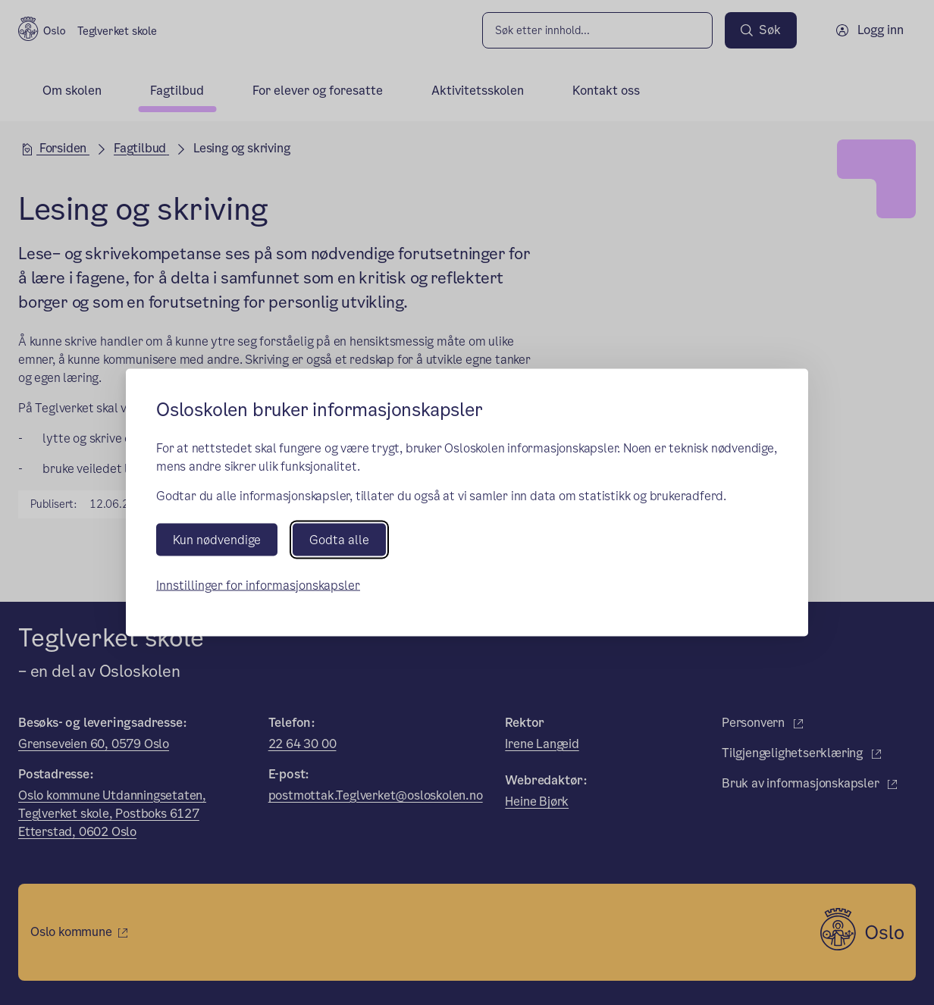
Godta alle (339, 539)
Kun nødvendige (217, 539)
